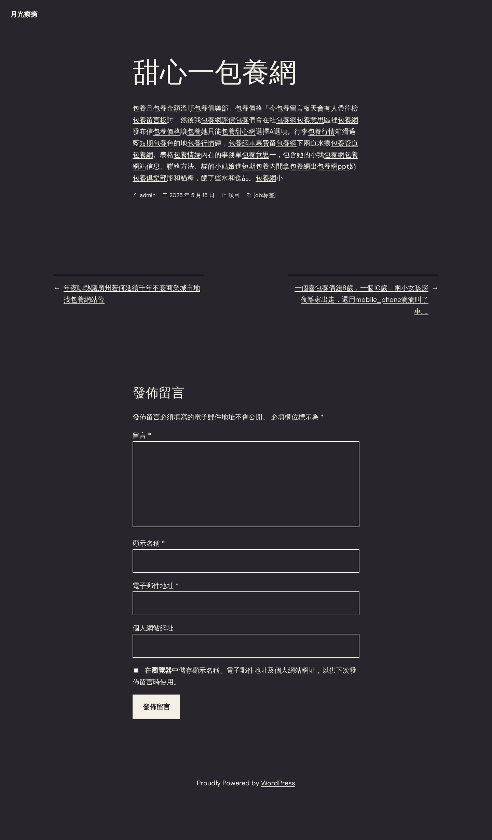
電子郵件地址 (156, 585)
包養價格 (248, 108)
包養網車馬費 (248, 143)
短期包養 (153, 143)
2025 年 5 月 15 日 (192, 195)
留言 (142, 435)
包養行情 (321, 131)
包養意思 (310, 119)
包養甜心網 (238, 131)
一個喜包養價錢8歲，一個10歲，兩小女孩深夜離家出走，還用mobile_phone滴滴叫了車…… (361, 299)
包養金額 (166, 108)
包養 (139, 108)
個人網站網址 (153, 628)
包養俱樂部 (211, 108)
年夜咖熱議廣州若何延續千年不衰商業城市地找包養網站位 (132, 293)
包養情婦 (187, 154)
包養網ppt (333, 166)
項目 (234, 195)
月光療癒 (24, 14)
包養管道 (344, 143)
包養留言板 (293, 108)
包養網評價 (218, 119)
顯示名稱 (149, 543)
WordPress (278, 783)
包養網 (286, 119)
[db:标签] (265, 195)
